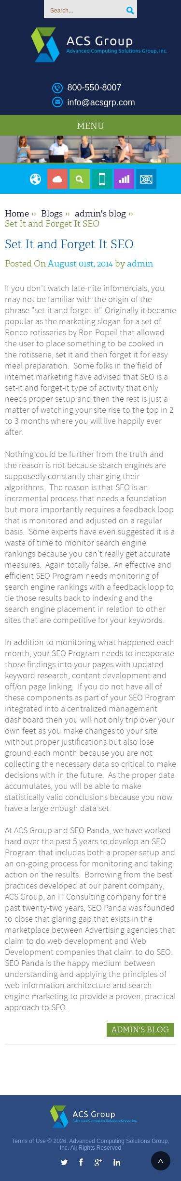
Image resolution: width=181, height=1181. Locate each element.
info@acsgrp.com (101, 102)
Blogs (52, 213)
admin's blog (100, 213)
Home (17, 213)
